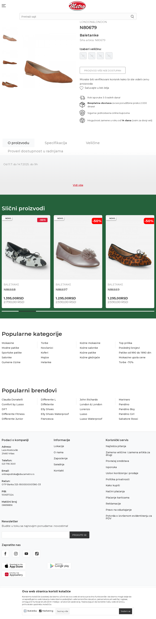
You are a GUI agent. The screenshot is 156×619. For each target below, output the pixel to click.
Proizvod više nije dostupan (102, 70)
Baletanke (89, 35)
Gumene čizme (11, 362)
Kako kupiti (113, 485)
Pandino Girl (126, 414)
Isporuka (111, 467)
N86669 (113, 289)
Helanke (46, 362)
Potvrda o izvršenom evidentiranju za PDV (129, 517)
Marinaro (124, 399)
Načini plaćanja (115, 491)
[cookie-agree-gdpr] (125, 611)
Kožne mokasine (90, 343)
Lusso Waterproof (91, 418)
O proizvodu (18, 143)
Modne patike (10, 347)
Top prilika (125, 343)
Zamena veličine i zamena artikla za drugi (128, 454)
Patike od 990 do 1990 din (135, 352)
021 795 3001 (8, 464)
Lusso (83, 414)
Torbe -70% (126, 362)
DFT (4, 409)
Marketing (47, 611)
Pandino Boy (127, 409)
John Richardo (89, 399)
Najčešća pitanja (116, 446)
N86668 (9, 289)
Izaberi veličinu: (90, 49)
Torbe (44, 343)
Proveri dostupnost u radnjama (35, 151)
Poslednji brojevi (129, 347)
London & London (91, 404)
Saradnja (59, 464)
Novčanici (47, 347)
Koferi (44, 352)
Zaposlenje (61, 458)
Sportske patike (12, 352)
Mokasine (8, 343)
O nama (58, 452)
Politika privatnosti (117, 479)
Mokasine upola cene (132, 357)
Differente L (48, 399)
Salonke (7, 357)
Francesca (47, 418)
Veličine (93, 143)
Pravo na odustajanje (119, 509)
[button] (94, 88)
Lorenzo (85, 409)
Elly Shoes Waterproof (55, 414)
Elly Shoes (47, 409)
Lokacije (59, 446)
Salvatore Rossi (128, 418)
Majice (45, 357)
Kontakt (59, 470)
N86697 (61, 289)
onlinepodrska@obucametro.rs (18, 474)
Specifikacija (56, 143)
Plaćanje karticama (117, 497)
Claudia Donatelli (12, 399)
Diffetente (47, 404)
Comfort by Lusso (13, 404)
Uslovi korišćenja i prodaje (122, 473)
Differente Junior (12, 418)
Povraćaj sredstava (117, 461)
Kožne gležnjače (90, 357)
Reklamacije (113, 503)
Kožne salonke (89, 347)
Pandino (124, 404)
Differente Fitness (13, 414)
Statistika (32, 611)
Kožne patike (88, 352)
